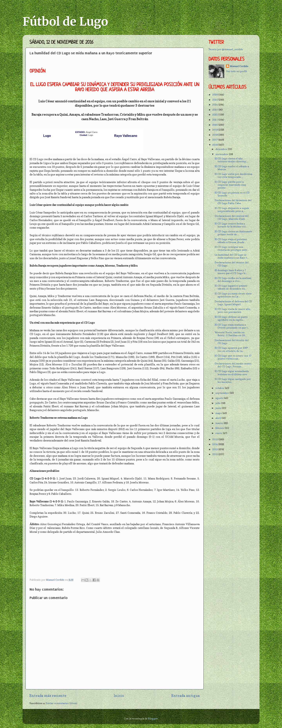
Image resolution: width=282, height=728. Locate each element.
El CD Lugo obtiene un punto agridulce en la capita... (231, 318)
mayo (218, 413)
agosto (219, 398)
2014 (215, 444)
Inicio (119, 696)
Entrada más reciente (47, 696)
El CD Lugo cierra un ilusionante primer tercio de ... (233, 233)
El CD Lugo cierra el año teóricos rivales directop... (231, 160)
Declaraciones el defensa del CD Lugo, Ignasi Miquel (233, 303)
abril (218, 418)
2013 (215, 449)
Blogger (153, 718)
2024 (215, 104)
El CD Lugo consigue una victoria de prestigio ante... (232, 248)
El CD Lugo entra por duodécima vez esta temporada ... (233, 175)
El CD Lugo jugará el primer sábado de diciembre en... (231, 287)
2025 (215, 99)
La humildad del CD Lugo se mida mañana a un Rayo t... (232, 256)
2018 (215, 134)
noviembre (222, 154)
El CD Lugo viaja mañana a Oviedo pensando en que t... (232, 326)
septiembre (222, 392)
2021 (215, 119)
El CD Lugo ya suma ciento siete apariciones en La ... (233, 295)
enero (219, 433)
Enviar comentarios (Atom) (61, 703)
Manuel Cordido (239, 66)
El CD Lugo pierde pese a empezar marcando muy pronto (230, 184)
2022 (215, 114)
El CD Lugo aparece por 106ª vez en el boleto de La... (231, 349)
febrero (220, 428)
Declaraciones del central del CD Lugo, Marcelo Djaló (232, 217)
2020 (215, 124)
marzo (219, 423)
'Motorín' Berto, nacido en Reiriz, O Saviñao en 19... (230, 334)
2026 (215, 94)
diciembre (221, 149)
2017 (215, 139)
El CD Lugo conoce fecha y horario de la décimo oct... (231, 225)
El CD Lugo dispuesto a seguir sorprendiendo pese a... (232, 209)
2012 (215, 454)
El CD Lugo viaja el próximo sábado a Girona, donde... (231, 241)
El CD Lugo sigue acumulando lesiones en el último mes (232, 373)
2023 (215, 109)
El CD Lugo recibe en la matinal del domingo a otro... (233, 279)
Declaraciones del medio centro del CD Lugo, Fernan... (233, 365)
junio (218, 408)
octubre (220, 388)
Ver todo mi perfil (236, 71)
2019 (215, 129)
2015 (215, 439)
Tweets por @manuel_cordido (226, 49)
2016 (215, 144)
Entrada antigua (185, 696)
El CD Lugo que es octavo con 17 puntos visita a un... (233, 357)
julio (218, 403)
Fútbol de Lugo (65, 21)
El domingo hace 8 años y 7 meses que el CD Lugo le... (231, 272)
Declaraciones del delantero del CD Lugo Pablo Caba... (233, 202)
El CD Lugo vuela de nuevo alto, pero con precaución (233, 310)
